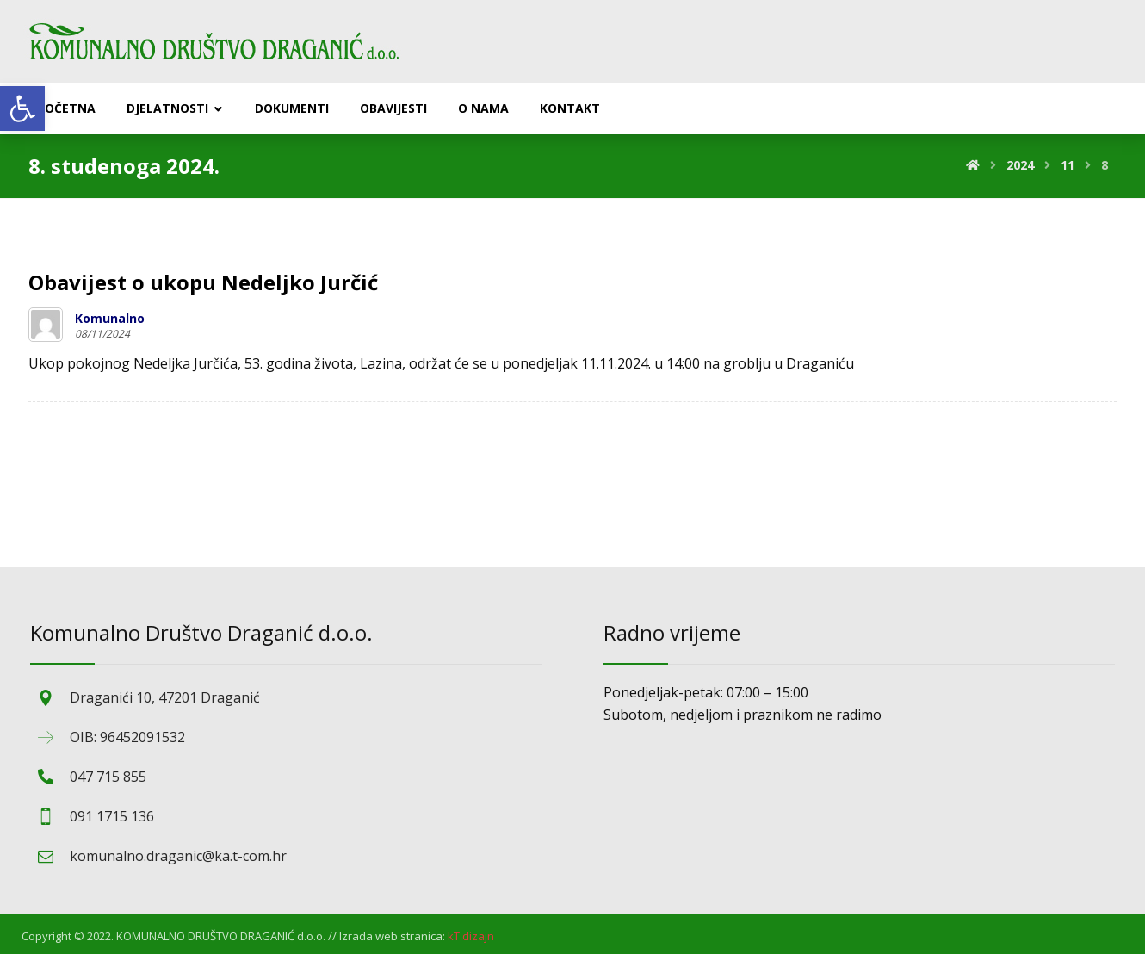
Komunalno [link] (110, 318)
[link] (22, 108)
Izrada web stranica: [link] (392, 936)
